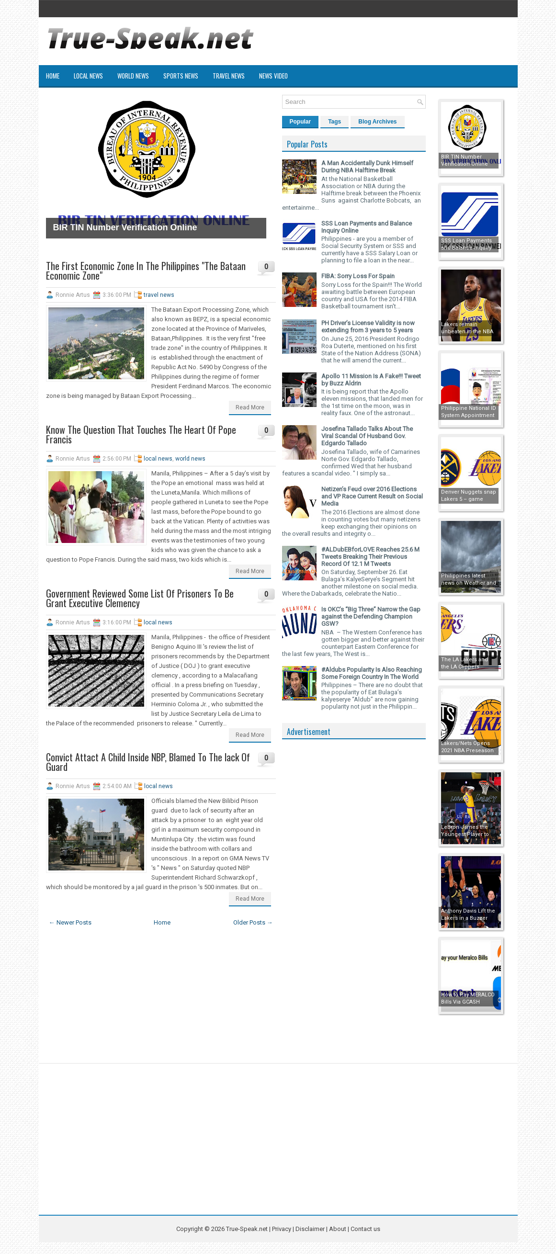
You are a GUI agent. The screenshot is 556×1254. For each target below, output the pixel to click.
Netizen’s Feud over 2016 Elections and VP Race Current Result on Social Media (372, 496)
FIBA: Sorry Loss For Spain (358, 276)
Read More (250, 407)
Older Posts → (253, 922)
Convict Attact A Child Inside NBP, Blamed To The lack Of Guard (148, 761)
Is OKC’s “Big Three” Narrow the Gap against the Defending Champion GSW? (370, 616)
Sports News (180, 75)
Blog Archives (377, 121)
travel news (159, 295)
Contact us (365, 1228)
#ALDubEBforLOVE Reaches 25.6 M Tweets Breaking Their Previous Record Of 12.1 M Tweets (370, 556)
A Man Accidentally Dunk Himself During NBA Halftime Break (367, 166)
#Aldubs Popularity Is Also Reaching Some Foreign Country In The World (371, 673)
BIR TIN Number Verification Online (125, 227)
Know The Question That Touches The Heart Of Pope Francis (141, 434)
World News (133, 75)
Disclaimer (310, 1228)
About (337, 1228)
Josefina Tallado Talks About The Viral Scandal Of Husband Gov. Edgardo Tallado (367, 436)
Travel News (229, 75)
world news (190, 458)
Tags (334, 121)
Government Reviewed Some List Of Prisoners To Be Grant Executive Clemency (140, 598)
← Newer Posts (70, 922)
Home (52, 75)
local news (158, 458)
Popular (300, 121)
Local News (88, 75)
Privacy (282, 1228)
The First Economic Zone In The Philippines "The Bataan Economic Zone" (146, 270)
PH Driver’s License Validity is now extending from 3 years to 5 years (368, 326)
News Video (273, 75)
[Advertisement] (354, 887)
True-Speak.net (247, 1228)
